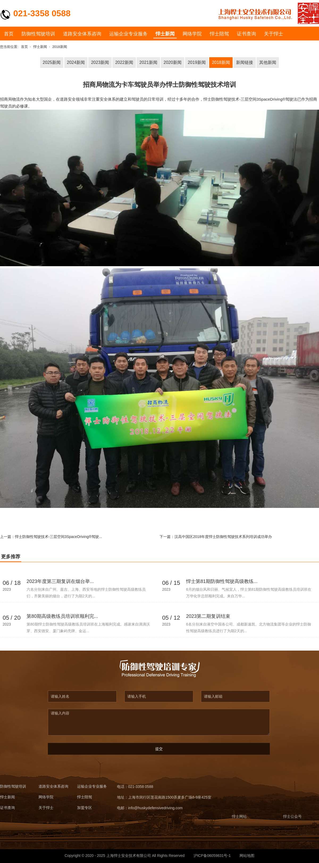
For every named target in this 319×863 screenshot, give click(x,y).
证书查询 (246, 33)
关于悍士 (273, 33)
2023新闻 (100, 62)
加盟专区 (84, 808)
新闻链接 (244, 62)
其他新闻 (267, 62)
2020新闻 (172, 62)
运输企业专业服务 (128, 33)
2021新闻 (148, 62)
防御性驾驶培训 (38, 33)
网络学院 (192, 33)
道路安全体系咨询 (82, 33)
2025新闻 (52, 62)
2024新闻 (76, 62)
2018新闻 (59, 47)
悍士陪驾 (219, 33)
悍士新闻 (165, 33)
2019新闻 (197, 62)
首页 (9, 33)
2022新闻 (124, 62)
